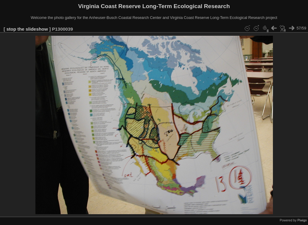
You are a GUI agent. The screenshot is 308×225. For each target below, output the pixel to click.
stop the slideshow (27, 29)
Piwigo (302, 220)
